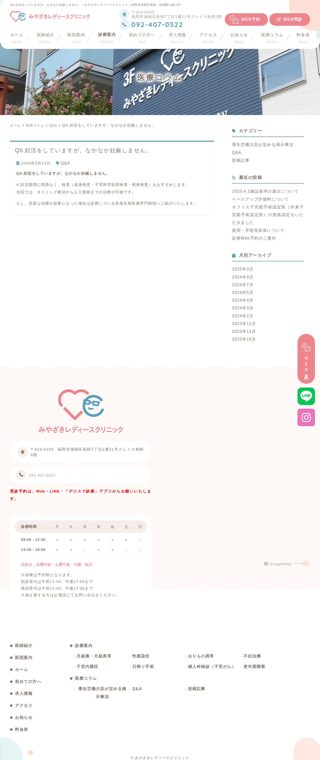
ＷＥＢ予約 (306, 359)
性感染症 (141, 653)
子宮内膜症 (87, 663)
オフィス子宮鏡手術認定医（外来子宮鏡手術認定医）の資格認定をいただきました (268, 212)
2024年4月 (242, 296)
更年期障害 (255, 663)
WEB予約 (250, 19)
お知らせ (239, 38)
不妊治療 (252, 653)
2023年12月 (243, 318)
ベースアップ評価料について (259, 198)
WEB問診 (289, 19)
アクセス (208, 38)
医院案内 (76, 38)
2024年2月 (242, 311)
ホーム (16, 38)
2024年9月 (242, 273)
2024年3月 (242, 303)
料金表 (303, 38)
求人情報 (177, 38)
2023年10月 (243, 333)
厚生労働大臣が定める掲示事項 (261, 144)
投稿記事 (240, 159)
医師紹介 (45, 38)
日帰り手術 (143, 663)
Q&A (65, 163)
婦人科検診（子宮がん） (212, 663)
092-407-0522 (58, 470)
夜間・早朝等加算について (257, 228)
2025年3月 (242, 266)
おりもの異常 (201, 653)
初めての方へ (142, 38)
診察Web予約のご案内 (253, 235)
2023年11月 (243, 326)
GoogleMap (278, 557)
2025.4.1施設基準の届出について (263, 190)
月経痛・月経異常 (94, 653)
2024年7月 (242, 281)
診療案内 (107, 38)
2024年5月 (242, 288)
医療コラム (273, 38)
